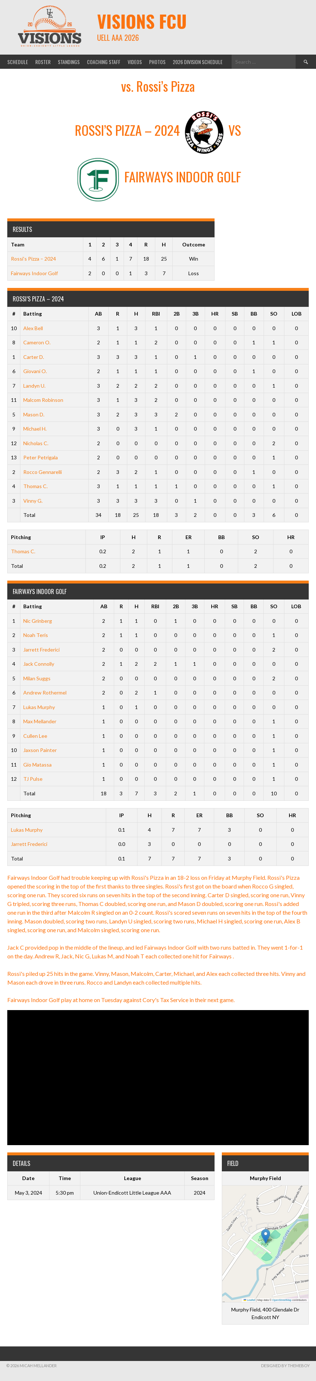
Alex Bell (33, 328)
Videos (135, 62)
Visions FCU (142, 21)
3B (195, 313)
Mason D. (33, 414)
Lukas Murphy (39, 707)
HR (215, 313)
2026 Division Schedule (198, 62)
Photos (157, 62)
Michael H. (35, 429)
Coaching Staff (103, 62)
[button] (265, 1236)
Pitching (21, 537)
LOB (296, 313)
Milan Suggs (37, 678)
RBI (156, 313)
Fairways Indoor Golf (34, 273)
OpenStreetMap (282, 1300)
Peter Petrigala (40, 457)
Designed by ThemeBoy (285, 1365)
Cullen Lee (35, 736)
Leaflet (249, 1300)
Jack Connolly (38, 664)
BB (254, 313)
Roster (43, 62)
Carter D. (33, 357)
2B (176, 313)
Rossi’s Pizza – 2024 (33, 259)
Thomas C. (35, 486)
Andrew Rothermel (45, 692)
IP (102, 537)
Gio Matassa (37, 764)
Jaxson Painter (40, 750)
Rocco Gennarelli (42, 472)
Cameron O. (37, 342)
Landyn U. (34, 386)
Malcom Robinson (43, 400)
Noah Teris (35, 635)
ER (188, 537)
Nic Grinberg (37, 621)
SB (235, 313)
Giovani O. (35, 371)
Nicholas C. (35, 443)
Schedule (17, 62)
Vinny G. (33, 501)
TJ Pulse (33, 779)
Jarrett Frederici (41, 649)
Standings (69, 62)
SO (273, 313)
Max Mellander (39, 721)
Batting (32, 313)
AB (98, 313)
